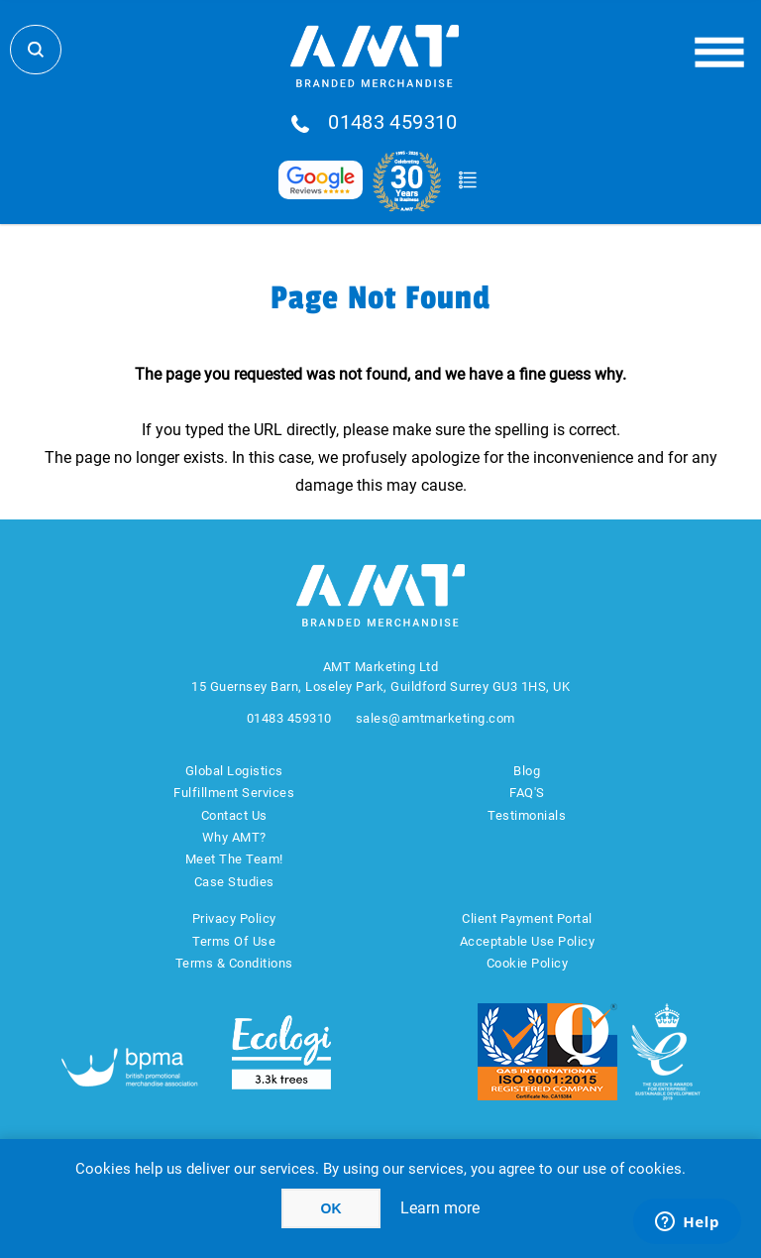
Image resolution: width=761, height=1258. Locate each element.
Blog (526, 770)
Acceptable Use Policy (528, 941)
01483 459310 (393, 123)
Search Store (35, 49)
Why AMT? (234, 837)
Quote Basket (467, 180)
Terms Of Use (233, 941)
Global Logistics (234, 770)
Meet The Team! (234, 859)
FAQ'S (527, 792)
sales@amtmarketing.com (435, 718)
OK (331, 1208)
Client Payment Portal (527, 918)
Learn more (440, 1208)
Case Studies (234, 881)
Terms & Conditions (234, 963)
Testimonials (527, 815)
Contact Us (234, 815)
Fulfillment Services (233, 792)
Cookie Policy (528, 963)
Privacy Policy (234, 918)
